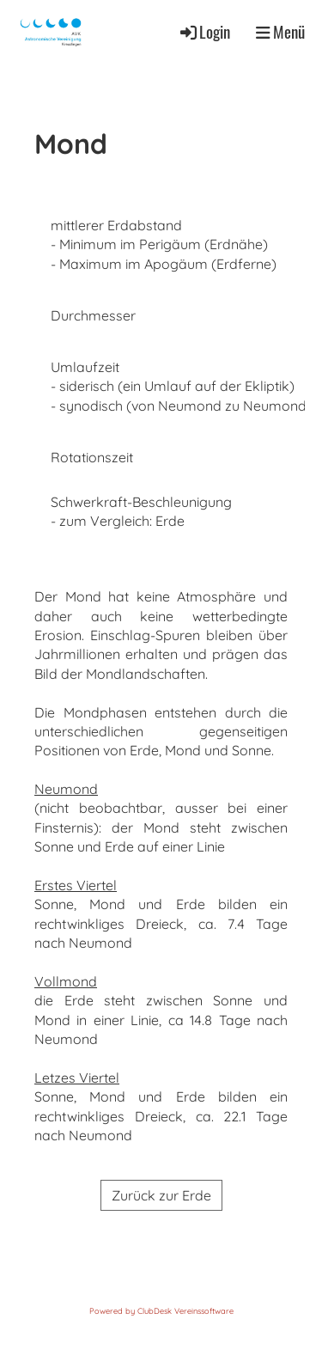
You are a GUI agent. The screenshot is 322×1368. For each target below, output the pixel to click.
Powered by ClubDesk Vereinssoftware (161, 1311)
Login (204, 31)
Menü (280, 32)
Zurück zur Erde (161, 1195)
